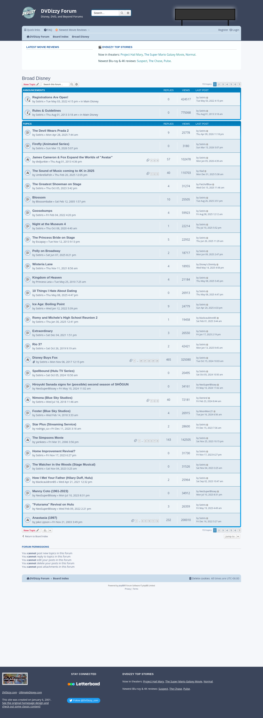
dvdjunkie (42, 161)
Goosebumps (42, 211)
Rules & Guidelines (46, 110)
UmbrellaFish (44, 175)
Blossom (38, 197)
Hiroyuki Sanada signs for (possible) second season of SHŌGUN (80, 384)
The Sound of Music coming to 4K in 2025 (63, 171)
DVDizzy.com (9, 692)
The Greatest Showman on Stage (56, 184)
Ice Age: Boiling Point (48, 304)
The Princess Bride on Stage (53, 237)
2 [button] (219, 84)
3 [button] (223, 84)
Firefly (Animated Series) (50, 144)
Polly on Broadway (46, 251)
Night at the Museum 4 (49, 224)
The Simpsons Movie (48, 437)
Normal (190, 55)
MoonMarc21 (206, 411)
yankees (41, 442)
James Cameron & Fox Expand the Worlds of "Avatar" (72, 157)
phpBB (121, 585)
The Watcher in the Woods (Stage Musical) (63, 464)
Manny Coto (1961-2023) (50, 491)
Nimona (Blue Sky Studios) (52, 397)
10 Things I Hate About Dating (54, 291)
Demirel (203, 397)
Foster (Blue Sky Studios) (51, 411)
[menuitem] (48, 30)
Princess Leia (44, 281)
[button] (239, 84)
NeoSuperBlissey (46, 388)
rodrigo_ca (42, 428)
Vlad (201, 171)
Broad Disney (36, 78)
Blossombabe (44, 201)
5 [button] (231, 84)
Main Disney (90, 101)
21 (145, 361)
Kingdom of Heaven (47, 277)
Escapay (41, 241)
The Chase (155, 61)
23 (153, 361)
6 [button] (235, 84)
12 (157, 521)
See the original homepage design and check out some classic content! (25, 704)
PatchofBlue (205, 184)
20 (141, 361)
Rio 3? (37, 344)
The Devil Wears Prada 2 (50, 130)
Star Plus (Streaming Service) (54, 424)
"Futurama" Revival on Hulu (53, 504)
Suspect (142, 61)
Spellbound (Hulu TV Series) (53, 371)
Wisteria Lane (42, 264)
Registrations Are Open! (50, 97)
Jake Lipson (43, 522)
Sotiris (39, 101)
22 (149, 361)
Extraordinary (42, 331)
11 (153, 521)
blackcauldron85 (207, 317)
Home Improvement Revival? (53, 451)
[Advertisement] (205, 14)
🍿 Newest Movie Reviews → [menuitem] (72, 30)
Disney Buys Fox (45, 357)
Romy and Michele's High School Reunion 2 (65, 317)
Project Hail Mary (132, 55)
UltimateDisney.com (30, 692)
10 (149, 521)
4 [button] (227, 84)
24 (157, 361)
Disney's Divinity (207, 264)
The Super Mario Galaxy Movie (164, 55)
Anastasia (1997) (44, 518)
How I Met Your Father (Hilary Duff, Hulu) (62, 478)
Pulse (167, 61)
